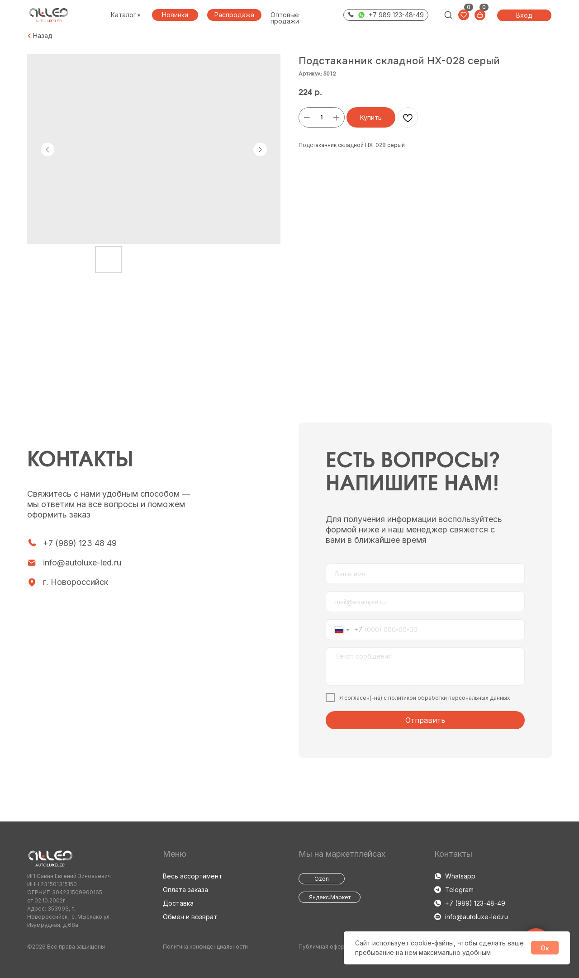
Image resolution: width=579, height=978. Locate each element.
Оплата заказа (185, 889)
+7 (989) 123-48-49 (475, 903)
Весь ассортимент (192, 876)
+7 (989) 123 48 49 (80, 543)
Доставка (178, 903)
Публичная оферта (324, 946)
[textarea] (425, 666)
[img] (448, 14)
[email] (425, 601)
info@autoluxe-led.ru (82, 562)
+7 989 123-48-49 (396, 15)
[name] (425, 573)
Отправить (425, 720)
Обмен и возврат (190, 917)
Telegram (459, 889)
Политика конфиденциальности (205, 946)
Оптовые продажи (285, 18)
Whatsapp (460, 876)
